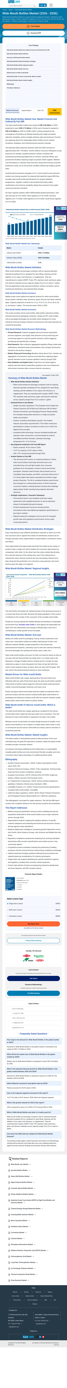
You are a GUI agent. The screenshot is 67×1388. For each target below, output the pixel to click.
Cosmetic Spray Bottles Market (23, 1188)
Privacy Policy (17, 1300)
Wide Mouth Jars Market (21, 1164)
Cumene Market (18, 1238)
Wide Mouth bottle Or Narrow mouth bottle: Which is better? (24, 76)
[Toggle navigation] (51, 5)
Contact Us (38, 1292)
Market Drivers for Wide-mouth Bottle (17, 72)
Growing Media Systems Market (23, 1215)
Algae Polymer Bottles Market (22, 1182)
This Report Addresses (13, 88)
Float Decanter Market (20, 1280)
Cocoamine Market (19, 1232)
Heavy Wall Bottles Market (21, 1176)
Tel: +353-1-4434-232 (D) (41, 1320)
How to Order (15, 1296)
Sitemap (35, 1304)
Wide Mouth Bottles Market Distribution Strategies (21, 61)
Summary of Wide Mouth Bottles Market (18, 57)
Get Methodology (33, 993)
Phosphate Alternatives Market (23, 1244)
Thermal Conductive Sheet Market (24, 1274)
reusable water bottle (26, 625)
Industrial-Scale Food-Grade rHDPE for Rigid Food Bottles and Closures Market (33, 1201)
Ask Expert (33, 978)
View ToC (40, 110)
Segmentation (26, 110)
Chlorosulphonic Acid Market (22, 1256)
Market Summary (12, 110)
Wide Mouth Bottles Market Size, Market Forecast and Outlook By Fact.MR (28, 50)
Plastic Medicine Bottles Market (23, 1194)
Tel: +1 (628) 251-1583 (14, 1323)
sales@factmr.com (14, 1327)
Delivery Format (30, 1296)
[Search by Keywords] (22, 5)
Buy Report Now (33, 924)
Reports (50, 1292)
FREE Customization (54, 112)
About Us (15, 1292)
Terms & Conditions (32, 1300)
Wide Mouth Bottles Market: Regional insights (20, 65)
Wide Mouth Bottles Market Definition (17, 54)
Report (11, 10)
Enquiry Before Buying (33, 940)
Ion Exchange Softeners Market (23, 1268)
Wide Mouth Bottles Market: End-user (17, 69)
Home (5, 10)
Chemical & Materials (22, 882)
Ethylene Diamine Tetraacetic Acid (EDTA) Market (29, 1250)
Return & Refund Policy (47, 1296)
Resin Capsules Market (20, 1220)
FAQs (45, 1300)
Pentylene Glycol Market (21, 1226)
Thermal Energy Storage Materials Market (27, 1209)
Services (26, 1292)
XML (55, 1300)
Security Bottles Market (20, 1170)
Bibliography (10, 84)
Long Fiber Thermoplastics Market (24, 1262)
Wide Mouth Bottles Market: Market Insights (19, 80)
